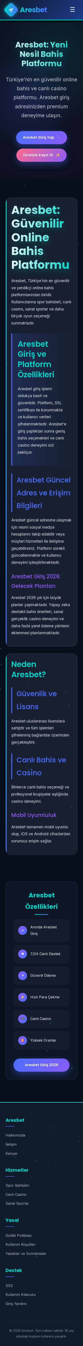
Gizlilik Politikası (19, 1235)
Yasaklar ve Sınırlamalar (26, 1253)
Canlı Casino (16, 1194)
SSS (9, 1285)
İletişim (11, 1144)
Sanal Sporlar (17, 1203)
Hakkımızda (15, 1135)
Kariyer (12, 1153)
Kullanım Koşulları (21, 1244)
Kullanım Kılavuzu (21, 1294)
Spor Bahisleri (17, 1185)
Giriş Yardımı (16, 1303)
